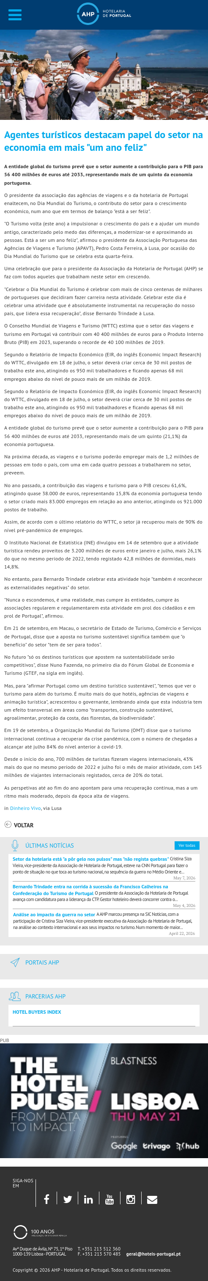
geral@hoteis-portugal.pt (153, 1254)
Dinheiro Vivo (25, 808)
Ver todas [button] (187, 845)
